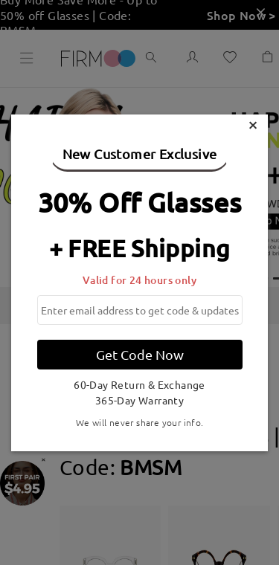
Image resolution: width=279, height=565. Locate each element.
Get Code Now (140, 354)
